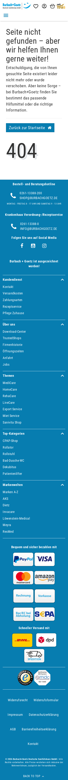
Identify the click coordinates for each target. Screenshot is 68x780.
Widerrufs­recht (18, 700)
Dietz (6, 505)
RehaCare (9, 396)
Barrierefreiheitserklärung (39, 729)
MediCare (9, 383)
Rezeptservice (12, 306)
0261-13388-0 (29, 224)
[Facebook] (22, 246)
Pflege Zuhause (13, 313)
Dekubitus (9, 467)
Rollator (8, 447)
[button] (44, 6)
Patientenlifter (12, 474)
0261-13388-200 (31, 193)
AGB (13, 729)
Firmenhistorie (12, 345)
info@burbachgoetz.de (38, 229)
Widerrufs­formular (46, 700)
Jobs (6, 364)
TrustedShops (12, 338)
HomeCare (10, 389)
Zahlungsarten (12, 300)
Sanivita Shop (12, 422)
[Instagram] (44, 246)
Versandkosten (13, 293)
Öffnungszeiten (13, 351)
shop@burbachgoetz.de (38, 198)
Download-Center (14, 331)
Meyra (7, 525)
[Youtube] (33, 246)
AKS (5, 499)
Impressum (15, 715)
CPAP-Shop (10, 441)
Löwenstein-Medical (16, 518)
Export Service (12, 409)
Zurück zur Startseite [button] (30, 127)
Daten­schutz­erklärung (44, 715)
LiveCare (9, 402)
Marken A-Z (10, 492)
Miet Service (11, 416)
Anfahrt (8, 358)
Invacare (9, 512)
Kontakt (8, 287)
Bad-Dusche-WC (13, 460)
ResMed (8, 531)
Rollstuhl (9, 454)
